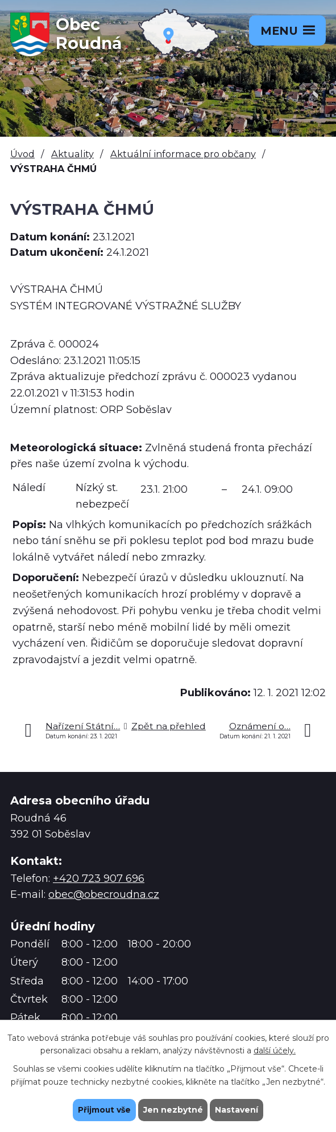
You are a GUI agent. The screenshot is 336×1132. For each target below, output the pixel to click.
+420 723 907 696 (98, 878)
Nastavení (237, 1110)
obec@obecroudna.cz (103, 894)
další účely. (275, 1050)
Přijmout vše (104, 1110)
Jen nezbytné (173, 1110)
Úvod (22, 154)
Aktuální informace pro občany (183, 154)
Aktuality (72, 154)
